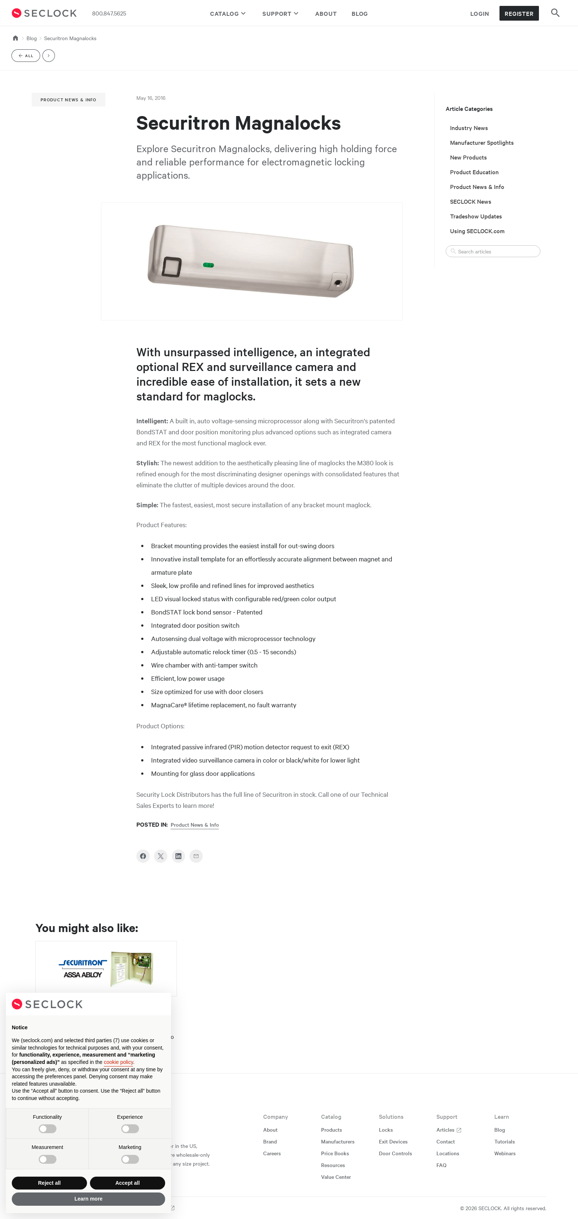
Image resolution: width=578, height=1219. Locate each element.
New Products (468, 157)
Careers (272, 1153)
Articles (449, 1129)
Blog (360, 13)
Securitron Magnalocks (70, 38)
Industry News (469, 127)
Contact (445, 1141)
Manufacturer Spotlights (482, 142)
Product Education (474, 172)
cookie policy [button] (118, 1062)
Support (281, 13)
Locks (386, 1129)
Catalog (229, 13)
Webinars (505, 1153)
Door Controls (395, 1153)
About (326, 13)
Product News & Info (69, 99)
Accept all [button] (127, 1183)
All (29, 57)
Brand (270, 1141)
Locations (447, 1153)
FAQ (441, 1165)
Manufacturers (338, 1141)
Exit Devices (393, 1141)
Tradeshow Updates (476, 216)
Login (479, 13)
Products (331, 1129)
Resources (333, 1165)
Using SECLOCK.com (477, 231)
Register (519, 13)
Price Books (335, 1153)
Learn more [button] (88, 1199)
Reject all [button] (49, 1183)
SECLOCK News (470, 201)
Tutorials (504, 1141)
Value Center (336, 1176)
